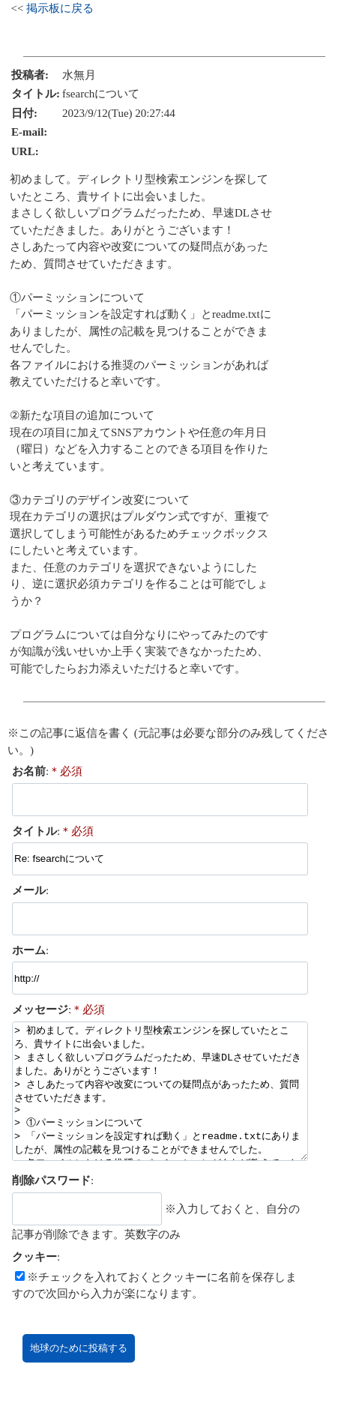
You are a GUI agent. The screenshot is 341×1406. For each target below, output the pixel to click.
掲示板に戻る (60, 8)
